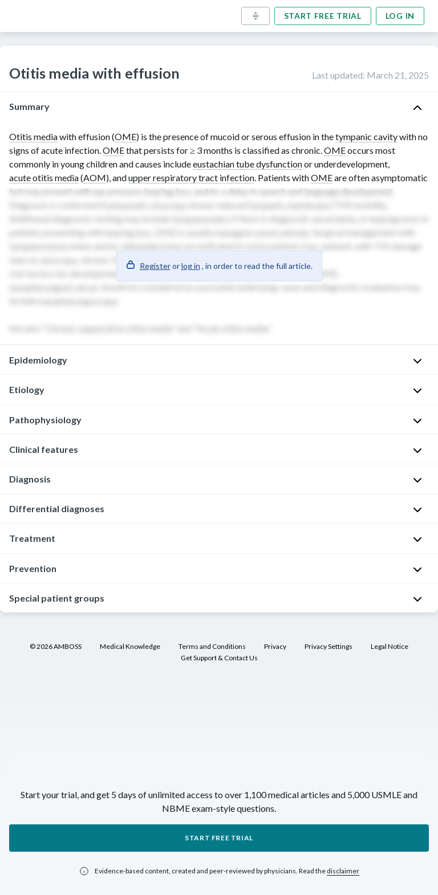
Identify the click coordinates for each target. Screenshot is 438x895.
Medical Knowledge (130, 646)
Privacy (275, 646)
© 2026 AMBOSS (56, 646)
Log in (400, 16)
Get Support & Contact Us (219, 657)
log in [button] (190, 266)
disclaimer (343, 871)
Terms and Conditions (212, 646)
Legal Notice (389, 646)
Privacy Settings (328, 646)
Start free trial (323, 16)
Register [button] (155, 266)
